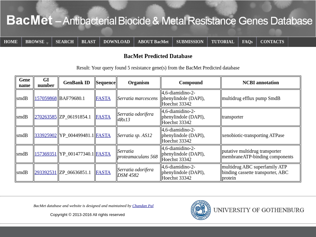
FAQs (247, 42)
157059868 (46, 98)
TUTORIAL (222, 42)
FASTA (103, 98)
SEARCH (65, 42)
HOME (11, 42)
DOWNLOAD (117, 42)
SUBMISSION (190, 42)
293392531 (46, 172)
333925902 (46, 135)
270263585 (46, 116)
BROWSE (37, 43)
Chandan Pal (143, 205)
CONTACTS (272, 42)
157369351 (46, 153)
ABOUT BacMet (153, 42)
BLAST (88, 42)
